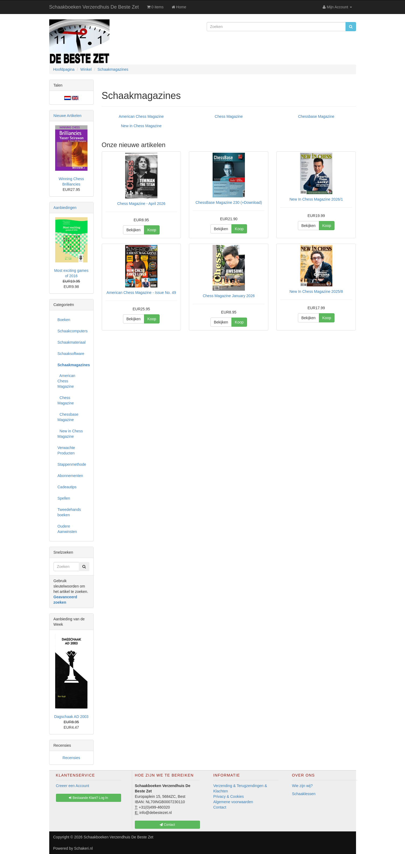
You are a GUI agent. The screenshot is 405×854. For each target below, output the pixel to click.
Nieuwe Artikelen (68, 115)
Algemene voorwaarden (233, 802)
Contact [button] (167, 825)
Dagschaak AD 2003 (71, 716)
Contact (219, 807)
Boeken (64, 320)
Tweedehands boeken (69, 512)
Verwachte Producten (66, 450)
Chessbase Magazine (316, 116)
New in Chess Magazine (141, 126)
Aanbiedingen (65, 207)
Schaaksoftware (71, 353)
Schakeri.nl (83, 848)
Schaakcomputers (73, 331)
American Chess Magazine (141, 116)
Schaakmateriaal (72, 342)
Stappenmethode (72, 464)
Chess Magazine (229, 116)
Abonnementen (70, 476)
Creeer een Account (72, 786)
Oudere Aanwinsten (67, 529)
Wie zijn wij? (302, 786)
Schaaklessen (303, 794)
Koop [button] (151, 230)
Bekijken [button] (133, 230)
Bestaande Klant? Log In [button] (88, 798)
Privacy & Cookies (228, 796)
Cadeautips (67, 487)
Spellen (64, 498)
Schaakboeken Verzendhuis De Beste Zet (94, 7)
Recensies (71, 758)
